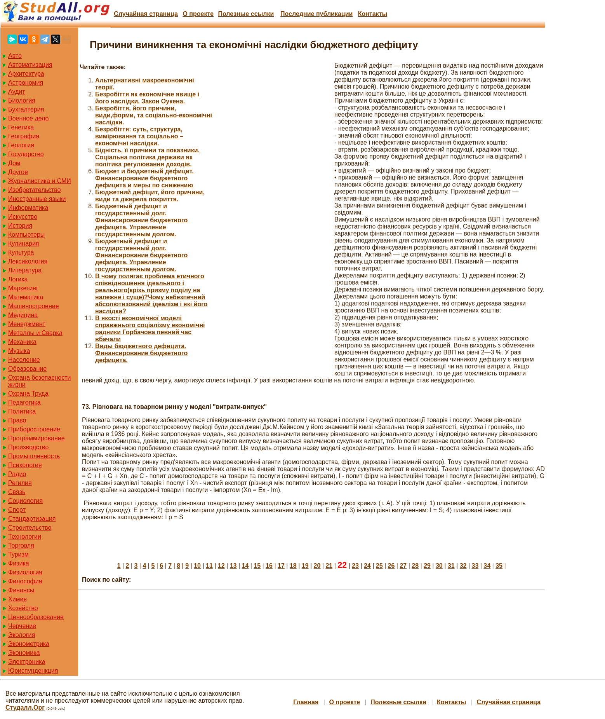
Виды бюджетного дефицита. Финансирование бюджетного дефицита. (141, 353)
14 (245, 565)
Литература (25, 270)
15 (257, 565)
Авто (15, 55)
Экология (21, 635)
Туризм (18, 554)
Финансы (21, 590)
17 (281, 565)
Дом (14, 163)
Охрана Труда (28, 393)
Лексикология (27, 261)
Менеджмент (26, 324)
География (23, 136)
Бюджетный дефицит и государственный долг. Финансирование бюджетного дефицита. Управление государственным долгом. (141, 220)
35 (498, 565)
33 (475, 565)
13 (233, 565)
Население (24, 359)
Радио (17, 474)
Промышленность (34, 456)
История (20, 225)
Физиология (25, 572)
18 (293, 565)
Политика (22, 411)
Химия (17, 599)
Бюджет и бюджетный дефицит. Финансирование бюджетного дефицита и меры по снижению (144, 178)
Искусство (22, 216)
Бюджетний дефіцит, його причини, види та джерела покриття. (150, 195)
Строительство (29, 527)
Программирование (36, 438)
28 (415, 565)
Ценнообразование (36, 617)
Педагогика (24, 402)
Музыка (19, 350)
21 (328, 565)
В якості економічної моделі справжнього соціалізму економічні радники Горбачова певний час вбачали (150, 328)
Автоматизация (30, 64)
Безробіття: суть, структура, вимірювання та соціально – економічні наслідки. (139, 136)
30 (439, 565)
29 (427, 565)
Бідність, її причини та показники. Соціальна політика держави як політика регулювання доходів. (147, 157)
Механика (22, 342)
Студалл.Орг (25, 707)
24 (367, 565)
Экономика (24, 652)
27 (403, 565)
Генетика (21, 127)
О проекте (198, 13)
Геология (21, 145)
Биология (21, 100)
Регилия (20, 483)
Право (17, 420)
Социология (25, 500)
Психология (25, 465)
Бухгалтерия (26, 109)
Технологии (24, 536)
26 (391, 565)
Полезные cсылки (246, 13)
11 (209, 565)
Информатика (28, 207)
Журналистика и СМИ (39, 181)
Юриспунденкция (33, 670)
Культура (21, 252)
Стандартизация (32, 518)
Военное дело (28, 118)
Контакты (372, 13)
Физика (18, 563)
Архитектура (26, 73)
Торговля (21, 545)
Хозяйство (23, 608)
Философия (25, 581)
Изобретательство (34, 190)
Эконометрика (28, 643)
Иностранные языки (37, 198)
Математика (25, 297)
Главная (305, 702)
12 (221, 565)
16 (269, 565)
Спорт (17, 509)
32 (463, 565)
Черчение (22, 626)
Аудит (16, 91)
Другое (18, 172)
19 (305, 565)
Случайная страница (146, 13)
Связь (16, 492)
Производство (28, 447)
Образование (27, 368)
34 (486, 565)
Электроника (26, 661)
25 (379, 565)
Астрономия (25, 82)
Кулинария (23, 243)
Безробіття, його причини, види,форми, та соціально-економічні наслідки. (153, 115)
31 (451, 565)
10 (197, 565)
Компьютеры (26, 234)
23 (355, 565)
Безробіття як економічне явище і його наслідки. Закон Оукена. (147, 98)
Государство (26, 154)
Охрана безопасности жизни (39, 381)
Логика (18, 279)
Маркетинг (23, 288)
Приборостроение (34, 429)
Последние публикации (316, 13)
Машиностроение (33, 306)
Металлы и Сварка (35, 333)
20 (317, 565)
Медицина (23, 315)
